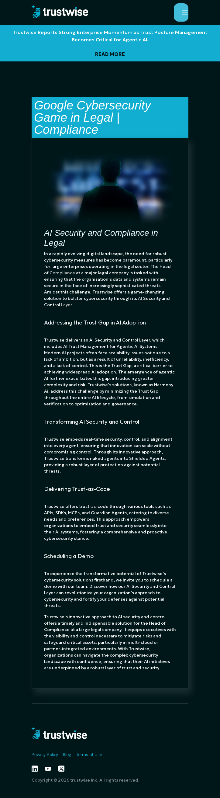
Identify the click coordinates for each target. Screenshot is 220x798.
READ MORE (110, 54)
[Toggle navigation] (181, 12)
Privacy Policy (45, 754)
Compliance (62, 273)
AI (140, 298)
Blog (67, 754)
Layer (66, 304)
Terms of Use (89, 754)
